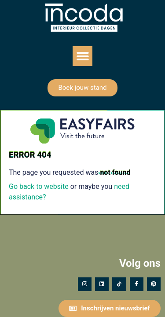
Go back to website (39, 186)
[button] (82, 56)
